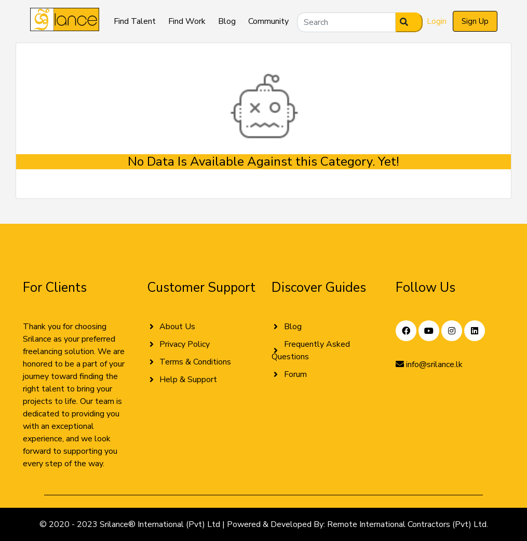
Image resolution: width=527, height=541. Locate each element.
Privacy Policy (184, 344)
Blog (227, 21)
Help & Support (188, 379)
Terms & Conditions (195, 362)
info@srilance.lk (429, 364)
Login (437, 21)
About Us (177, 326)
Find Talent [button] (135, 21)
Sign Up (475, 21)
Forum (295, 374)
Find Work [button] (187, 21)
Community (268, 21)
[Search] (346, 22)
